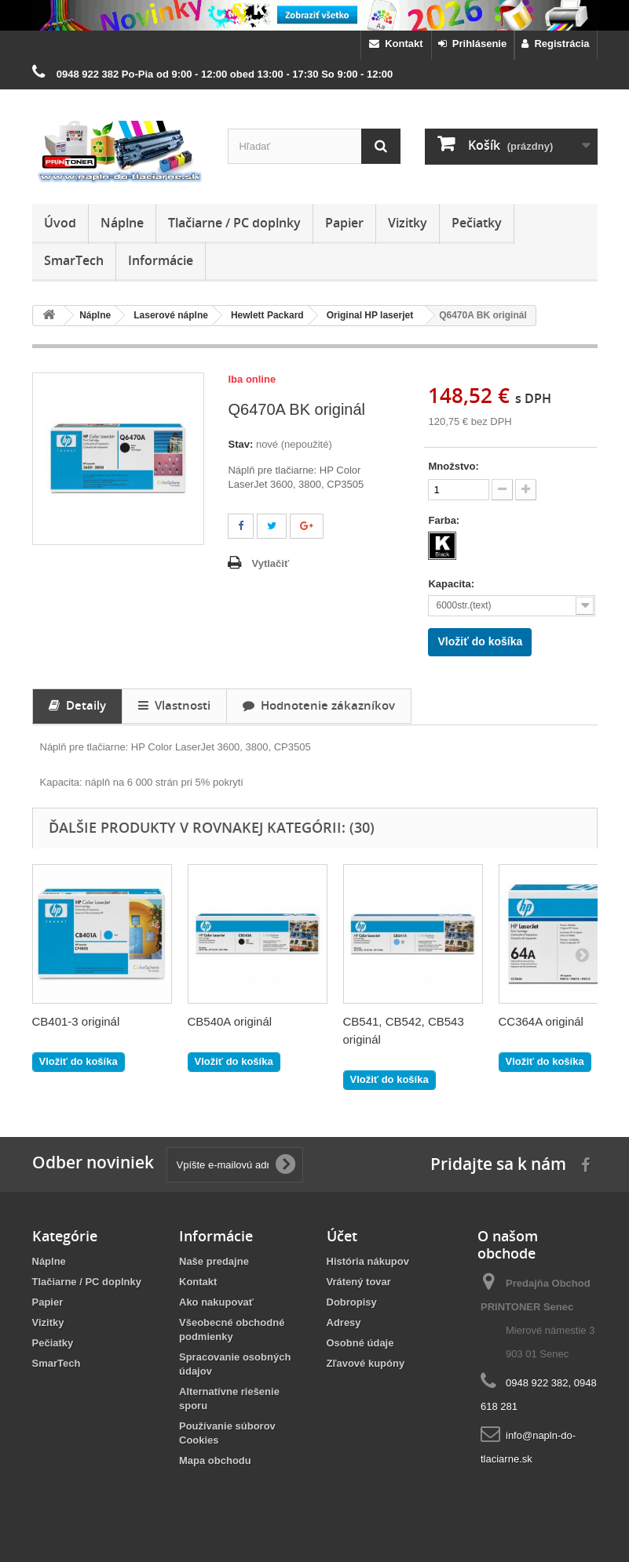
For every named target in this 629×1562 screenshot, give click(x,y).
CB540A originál (230, 1021)
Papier (344, 222)
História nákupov (368, 1261)
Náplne (122, 222)
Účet (342, 1235)
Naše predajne (214, 1261)
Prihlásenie (472, 43)
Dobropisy (352, 1302)
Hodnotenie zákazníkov (319, 705)
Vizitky (407, 222)
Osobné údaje (360, 1343)
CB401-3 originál (76, 1021)
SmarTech (74, 260)
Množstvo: (453, 466)
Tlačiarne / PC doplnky (234, 222)
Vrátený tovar (359, 1282)
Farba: (445, 520)
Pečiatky (477, 222)
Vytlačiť (270, 563)
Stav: (240, 444)
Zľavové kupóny (366, 1363)
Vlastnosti (174, 705)
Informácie (160, 260)
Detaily (77, 705)
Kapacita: (452, 584)
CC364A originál (541, 1021)
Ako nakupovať (216, 1302)
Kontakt (396, 43)
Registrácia (555, 43)
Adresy (344, 1322)
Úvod (60, 222)
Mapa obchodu (215, 1460)
